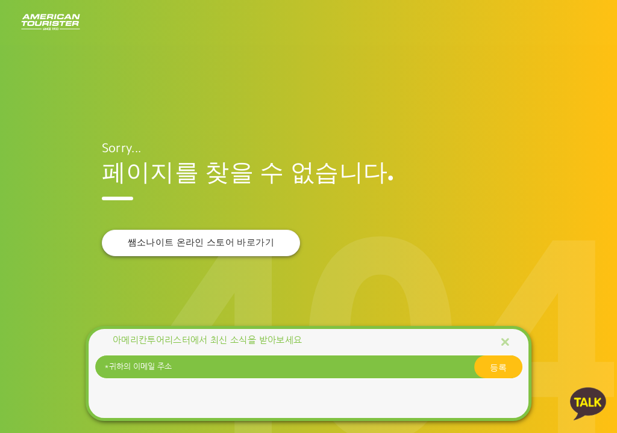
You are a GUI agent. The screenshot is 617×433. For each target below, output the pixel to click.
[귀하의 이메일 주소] (308, 367)
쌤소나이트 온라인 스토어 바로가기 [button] (201, 242)
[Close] (505, 341)
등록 (498, 367)
